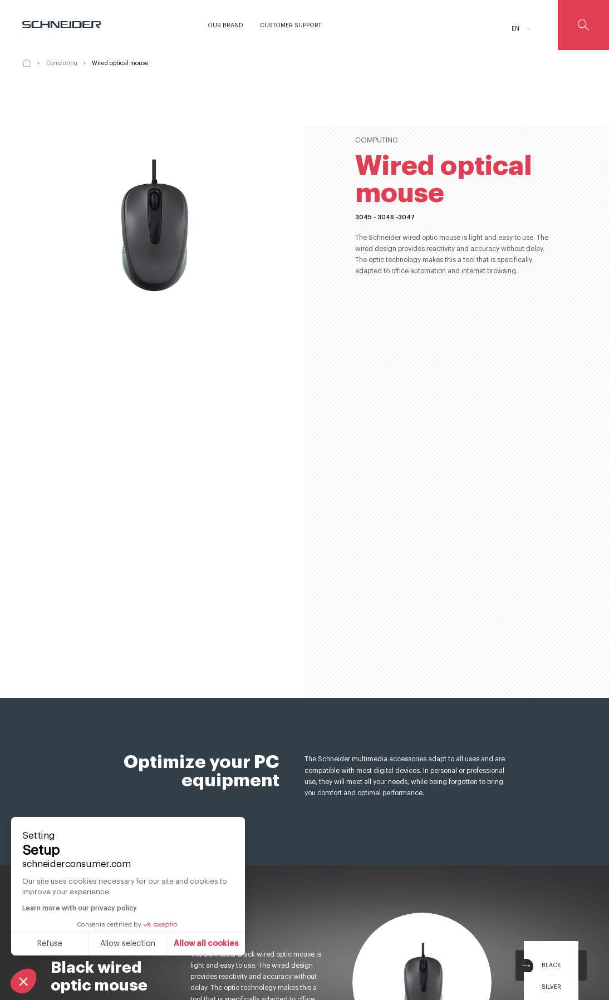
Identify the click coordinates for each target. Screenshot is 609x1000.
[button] (23, 981)
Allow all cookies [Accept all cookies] (110, 944)
